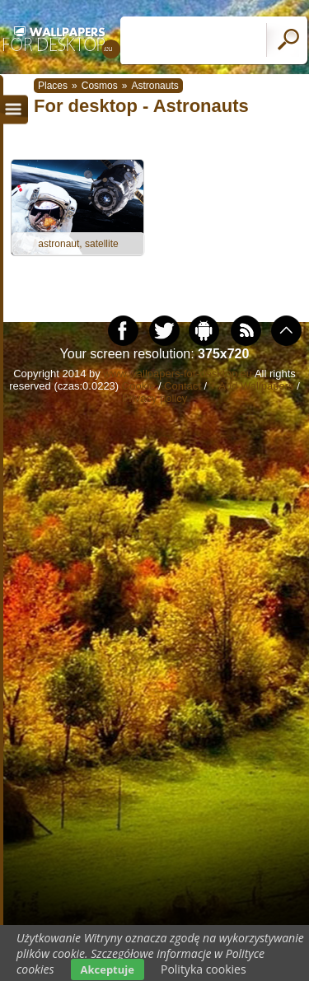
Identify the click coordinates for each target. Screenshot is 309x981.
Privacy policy (154, 398)
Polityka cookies (203, 969)
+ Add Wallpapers (252, 386)
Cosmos (100, 85)
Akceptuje (107, 969)
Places (53, 85)
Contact (182, 386)
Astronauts (154, 85)
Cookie (138, 386)
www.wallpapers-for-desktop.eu (177, 373)
